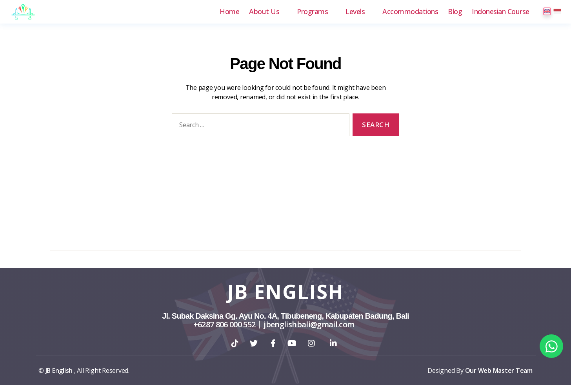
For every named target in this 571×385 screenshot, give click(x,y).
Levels (355, 11)
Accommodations (410, 11)
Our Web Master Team (499, 370)
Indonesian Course (500, 11)
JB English (285, 291)
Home (229, 11)
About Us (264, 11)
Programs (312, 11)
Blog (455, 11)
